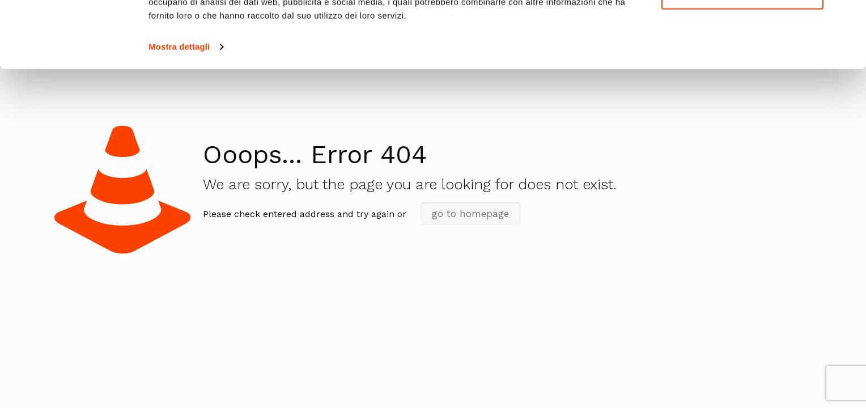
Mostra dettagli (179, 113)
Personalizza (742, 61)
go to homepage (470, 213)
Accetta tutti (742, 28)
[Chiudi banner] (848, 18)
